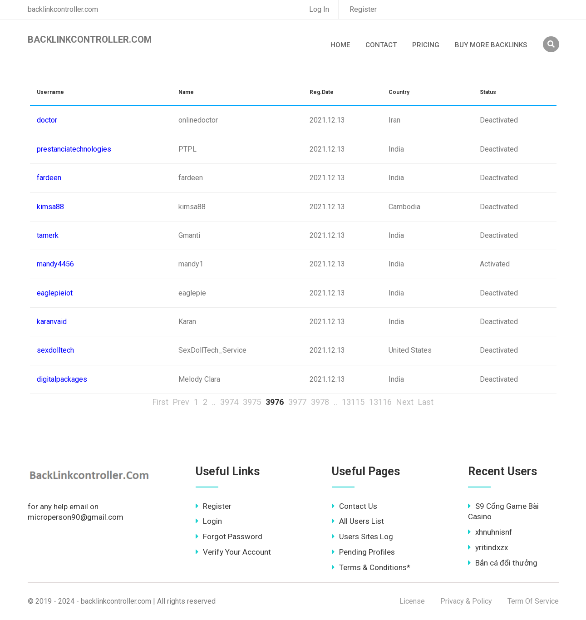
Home (340, 45)
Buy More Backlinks (491, 45)
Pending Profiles (363, 551)
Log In (319, 9)
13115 (353, 402)
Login (209, 521)
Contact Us (354, 506)
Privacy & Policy (466, 601)
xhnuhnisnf (490, 531)
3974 (229, 402)
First (160, 402)
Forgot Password (229, 536)
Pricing (425, 45)
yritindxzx (488, 547)
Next (405, 402)
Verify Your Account (233, 551)
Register (363, 9)
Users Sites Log (362, 536)
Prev (181, 402)
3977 (297, 402)
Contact (381, 45)
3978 (320, 402)
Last (425, 402)
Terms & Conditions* (371, 567)
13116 (380, 402)
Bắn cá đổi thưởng (502, 562)
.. (214, 402)
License (412, 601)
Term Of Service (533, 601)
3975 (252, 402)
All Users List (358, 521)
